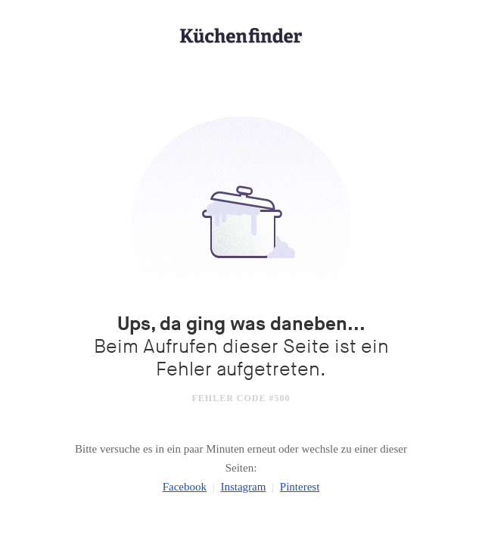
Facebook (185, 487)
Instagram (243, 487)
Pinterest (300, 487)
